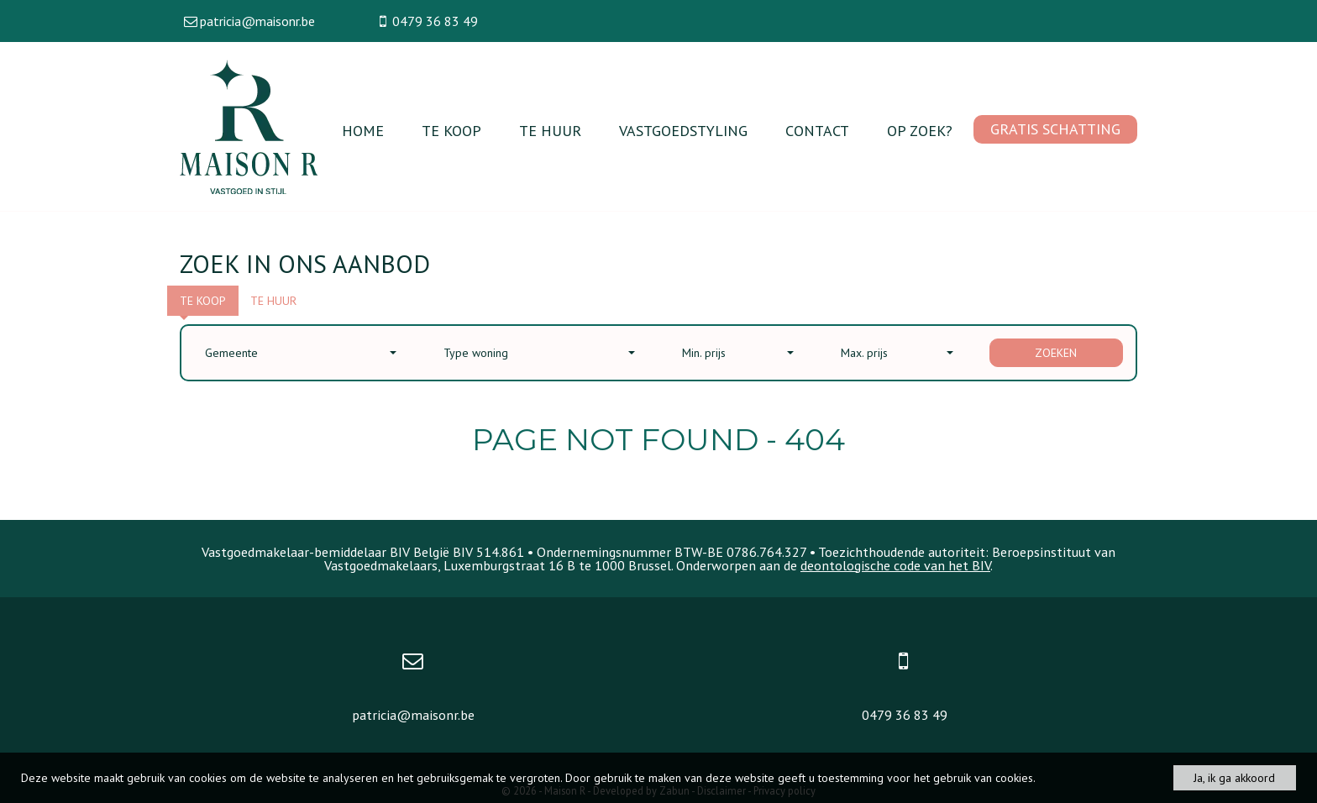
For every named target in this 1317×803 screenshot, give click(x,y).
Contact (817, 130)
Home (363, 130)
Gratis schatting (1055, 129)
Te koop (451, 130)
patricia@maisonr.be (413, 714)
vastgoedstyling (683, 130)
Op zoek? (919, 130)
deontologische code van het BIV (895, 565)
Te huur (550, 130)
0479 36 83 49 (904, 714)
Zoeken (1056, 352)
